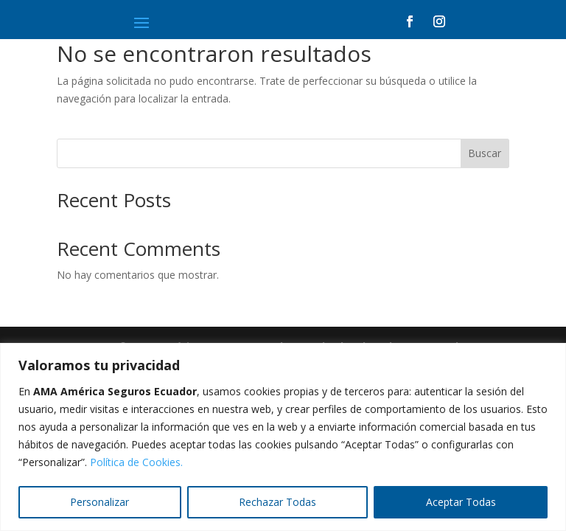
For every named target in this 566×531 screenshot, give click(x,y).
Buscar (484, 153)
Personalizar (99, 502)
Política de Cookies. (136, 462)
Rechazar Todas (277, 502)
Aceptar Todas (461, 502)
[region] (283, 437)
